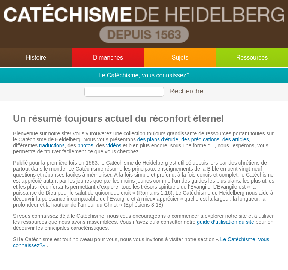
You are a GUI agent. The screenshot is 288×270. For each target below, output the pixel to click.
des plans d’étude (157, 139)
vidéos (113, 145)
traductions (51, 145)
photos (85, 145)
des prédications (200, 139)
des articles (235, 139)
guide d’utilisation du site (225, 222)
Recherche (186, 91)
